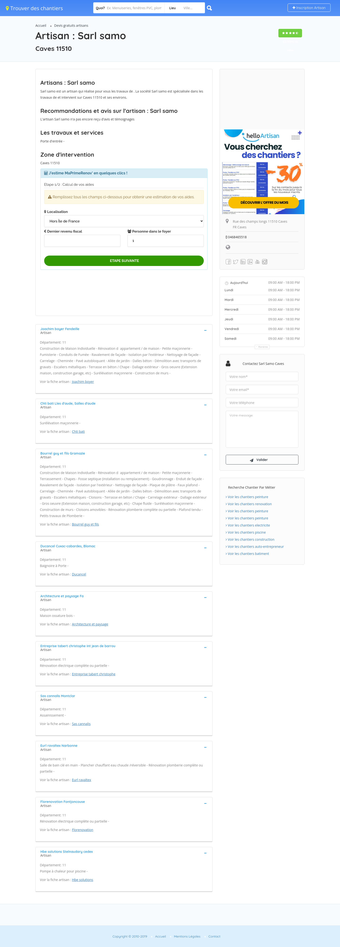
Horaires (263, 346)
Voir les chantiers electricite (248, 526)
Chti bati (78, 431)
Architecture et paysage (90, 624)
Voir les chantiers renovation (249, 504)
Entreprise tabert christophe (93, 674)
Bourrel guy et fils (85, 524)
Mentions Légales (187, 936)
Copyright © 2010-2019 (129, 936)
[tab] (123, 330)
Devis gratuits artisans (71, 25)
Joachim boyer (83, 381)
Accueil (40, 25)
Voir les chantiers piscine (246, 533)
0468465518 (236, 237)
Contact (214, 936)
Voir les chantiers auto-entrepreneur (255, 547)
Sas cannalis (81, 723)
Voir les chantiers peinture (247, 497)
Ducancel (79, 574)
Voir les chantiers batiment (247, 554)
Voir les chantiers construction (250, 540)
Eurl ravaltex (81, 780)
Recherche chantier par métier (251, 488)
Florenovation (82, 830)
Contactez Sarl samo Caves (263, 363)
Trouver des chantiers (34, 8)
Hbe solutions (82, 879)
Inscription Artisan (309, 7)
